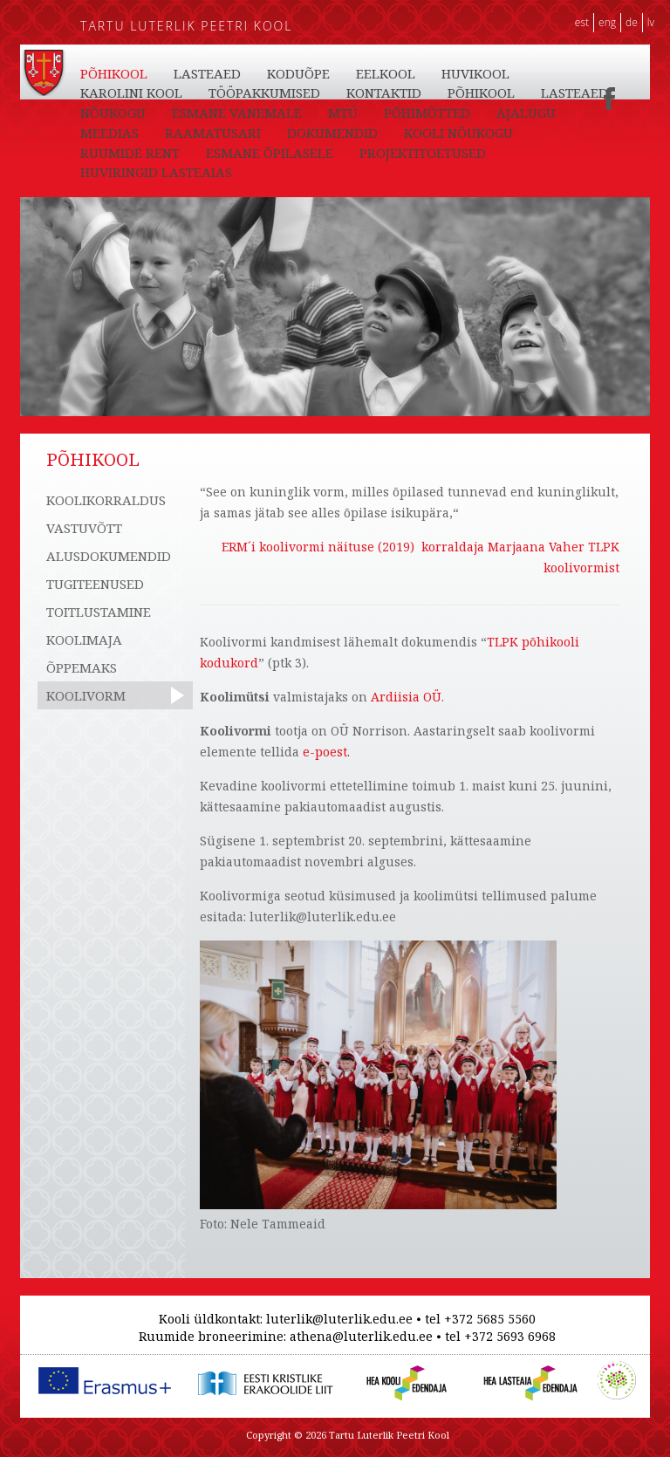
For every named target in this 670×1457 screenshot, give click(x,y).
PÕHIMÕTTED (427, 112)
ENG (607, 22)
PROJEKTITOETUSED (422, 152)
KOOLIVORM (86, 695)
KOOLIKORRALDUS (106, 500)
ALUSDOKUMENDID (108, 555)
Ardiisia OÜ (406, 696)
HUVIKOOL (475, 73)
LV (650, 22)
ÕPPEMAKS (81, 667)
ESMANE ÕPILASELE (269, 152)
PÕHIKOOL (113, 73)
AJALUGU (526, 112)
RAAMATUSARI (213, 132)
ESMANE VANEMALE (237, 112)
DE (632, 22)
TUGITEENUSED (95, 583)
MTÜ (343, 112)
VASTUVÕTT (84, 528)
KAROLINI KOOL (131, 92)
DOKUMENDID (332, 132)
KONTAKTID (383, 92)
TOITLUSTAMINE (98, 611)
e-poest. (326, 751)
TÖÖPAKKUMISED (264, 92)
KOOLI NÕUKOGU (458, 132)
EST (582, 22)
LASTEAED (207, 73)
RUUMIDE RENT (130, 152)
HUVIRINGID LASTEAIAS (156, 172)
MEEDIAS (109, 132)
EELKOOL (385, 73)
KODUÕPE (298, 73)
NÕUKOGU (113, 112)
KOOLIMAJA (84, 639)
